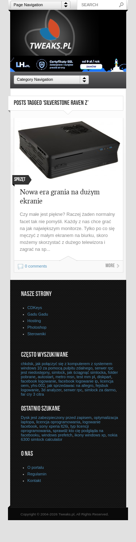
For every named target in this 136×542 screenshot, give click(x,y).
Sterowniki (37, 334)
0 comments (36, 266)
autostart (45, 377)
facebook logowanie (38, 381)
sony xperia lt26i (53, 426)
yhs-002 (38, 385)
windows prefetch (56, 435)
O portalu (36, 467)
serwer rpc (73, 390)
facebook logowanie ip (78, 381)
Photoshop (37, 327)
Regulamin (37, 474)
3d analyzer (51, 390)
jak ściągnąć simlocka (86, 372)
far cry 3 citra (32, 394)
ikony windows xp (90, 435)
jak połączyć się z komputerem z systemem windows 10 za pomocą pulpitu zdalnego (66, 365)
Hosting (34, 321)
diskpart (104, 377)
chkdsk (27, 363)
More (110, 266)
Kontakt (34, 480)
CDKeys (35, 307)
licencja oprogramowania (58, 422)
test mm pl (86, 377)
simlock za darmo (100, 390)
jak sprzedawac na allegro (70, 385)
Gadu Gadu (38, 314)
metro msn (64, 377)
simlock (58, 372)
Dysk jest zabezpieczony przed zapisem (56, 417)
